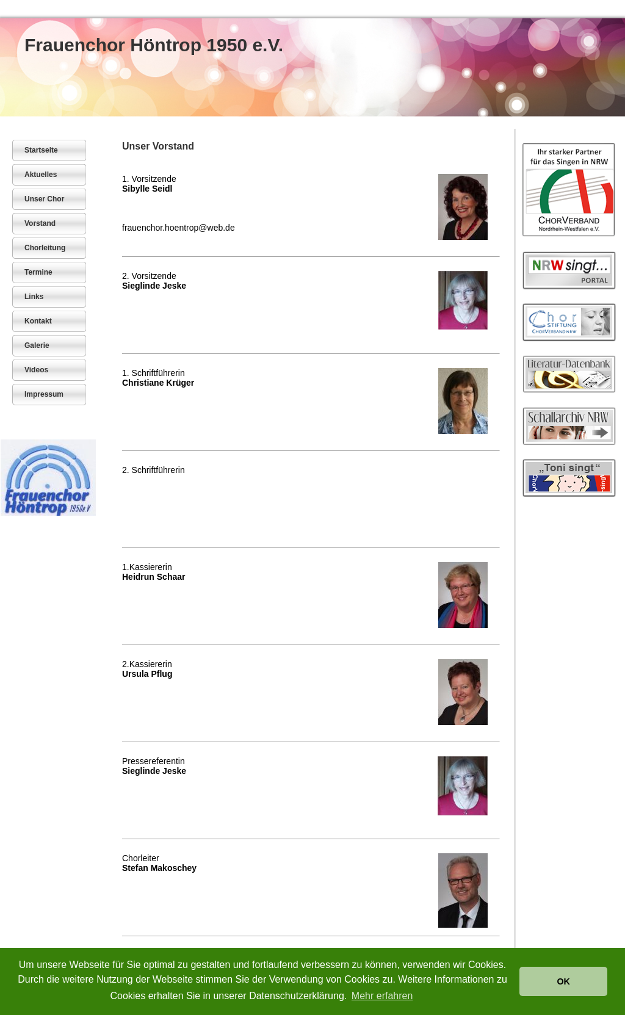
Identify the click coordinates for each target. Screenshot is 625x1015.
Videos (36, 370)
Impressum (43, 394)
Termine (38, 272)
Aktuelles (40, 174)
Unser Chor (44, 199)
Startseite (41, 150)
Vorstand (40, 223)
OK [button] (563, 981)
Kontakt (38, 321)
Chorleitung (44, 248)
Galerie (36, 345)
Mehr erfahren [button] (382, 996)
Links (33, 296)
